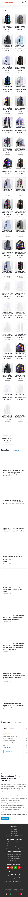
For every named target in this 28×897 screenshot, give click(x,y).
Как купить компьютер (14, 846)
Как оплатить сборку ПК (14, 851)
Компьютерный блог (14, 836)
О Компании (14, 821)
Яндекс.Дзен (19, 862)
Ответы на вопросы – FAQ (14, 848)
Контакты (14, 824)
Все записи (16, 450)
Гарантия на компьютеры (14, 855)
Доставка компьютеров (14, 853)
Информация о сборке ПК (14, 834)
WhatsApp (15, 862)
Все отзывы (18, 722)
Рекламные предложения (14, 840)
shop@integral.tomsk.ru (15, 872)
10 (16, 759)
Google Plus (11, 862)
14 (21, 759)
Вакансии (14, 828)
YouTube (8, 862)
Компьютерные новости (14, 838)
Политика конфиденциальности (14, 830)
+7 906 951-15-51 (15, 869)
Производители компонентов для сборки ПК (14, 842)
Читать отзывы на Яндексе (10, 742)
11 (17, 759)
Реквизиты (14, 826)
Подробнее (5, 813)
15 (22, 759)
